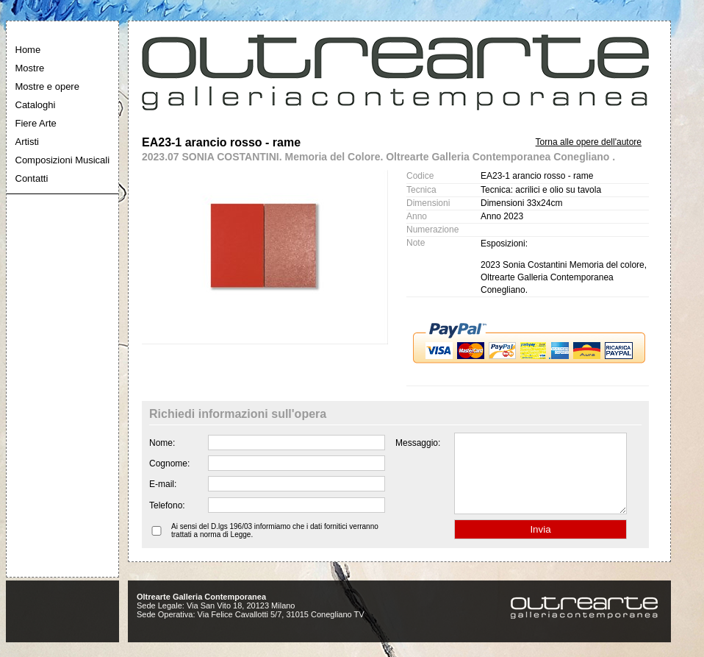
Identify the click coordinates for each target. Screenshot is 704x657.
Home (28, 49)
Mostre (30, 68)
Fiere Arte (36, 123)
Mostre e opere (47, 86)
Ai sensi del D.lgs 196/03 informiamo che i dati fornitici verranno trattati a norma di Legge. (274, 546)
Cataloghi (35, 104)
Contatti (32, 178)
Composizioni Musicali (62, 160)
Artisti (27, 141)
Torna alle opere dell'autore (589, 142)
